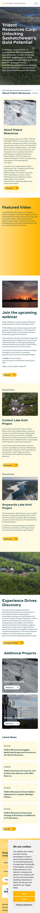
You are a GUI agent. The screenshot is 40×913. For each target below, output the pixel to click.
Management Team (13, 643)
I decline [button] (24, 899)
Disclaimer (6, 907)
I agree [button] (24, 894)
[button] (36, 3)
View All (7, 829)
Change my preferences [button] (24, 905)
